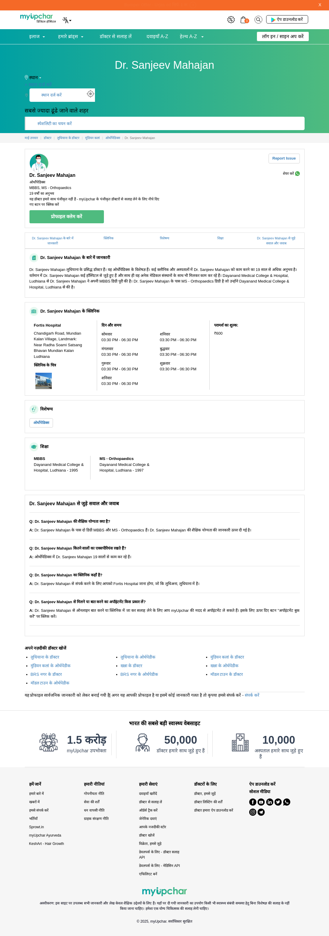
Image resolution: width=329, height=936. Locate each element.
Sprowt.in (36, 827)
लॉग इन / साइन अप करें (283, 36)
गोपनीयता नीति (94, 794)
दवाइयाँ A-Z (157, 36)
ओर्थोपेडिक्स (41, 423)
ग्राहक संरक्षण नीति (96, 819)
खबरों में (34, 802)
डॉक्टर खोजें (146, 835)
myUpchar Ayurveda (45, 835)
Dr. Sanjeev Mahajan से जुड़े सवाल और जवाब (276, 240)
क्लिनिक (108, 238)
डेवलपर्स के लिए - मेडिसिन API (159, 866)
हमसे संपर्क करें (39, 810)
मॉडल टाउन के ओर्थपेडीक (50, 683)
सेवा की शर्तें (91, 802)
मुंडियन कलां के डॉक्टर (227, 657)
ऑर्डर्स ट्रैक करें (148, 810)
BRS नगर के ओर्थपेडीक (139, 674)
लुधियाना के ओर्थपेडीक (138, 657)
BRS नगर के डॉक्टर (46, 674)
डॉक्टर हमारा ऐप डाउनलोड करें (213, 810)
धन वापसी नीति (94, 810)
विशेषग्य (164, 238)
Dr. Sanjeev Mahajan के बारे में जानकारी (53, 240)
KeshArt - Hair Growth (46, 844)
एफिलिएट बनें (148, 874)
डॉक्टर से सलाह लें (116, 36)
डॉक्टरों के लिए (205, 784)
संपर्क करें (252, 695)
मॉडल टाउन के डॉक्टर (227, 674)
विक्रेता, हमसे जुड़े (150, 844)
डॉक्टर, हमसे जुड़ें (205, 794)
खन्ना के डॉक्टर (132, 665)
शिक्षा (220, 238)
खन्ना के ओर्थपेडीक (225, 665)
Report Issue (284, 158)
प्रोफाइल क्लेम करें (66, 216)
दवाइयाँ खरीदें (148, 794)
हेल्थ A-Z (189, 36)
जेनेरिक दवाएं (148, 819)
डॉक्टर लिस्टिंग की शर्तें (208, 802)
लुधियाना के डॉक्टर (45, 657)
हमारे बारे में (36, 794)
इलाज (34, 36)
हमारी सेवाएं (148, 784)
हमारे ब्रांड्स (68, 36)
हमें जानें (35, 784)
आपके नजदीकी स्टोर (152, 827)
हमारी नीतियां (94, 784)
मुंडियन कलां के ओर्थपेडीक (51, 665)
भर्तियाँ (33, 819)
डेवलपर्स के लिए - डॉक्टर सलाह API (159, 854)
